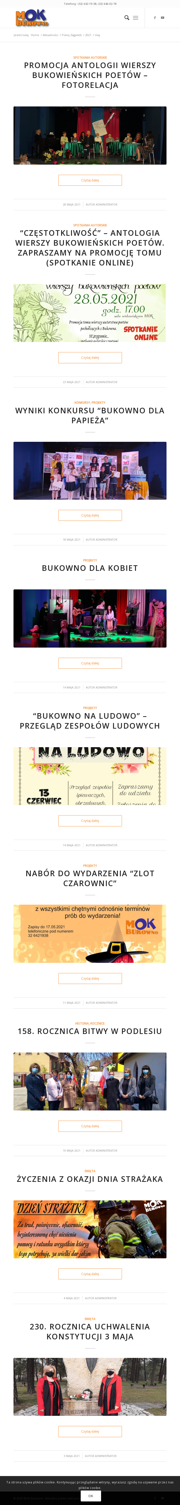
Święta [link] (90, 1171)
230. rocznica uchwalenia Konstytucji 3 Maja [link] (90, 1331)
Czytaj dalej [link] (90, 180)
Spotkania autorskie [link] (90, 57)
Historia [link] (82, 1023)
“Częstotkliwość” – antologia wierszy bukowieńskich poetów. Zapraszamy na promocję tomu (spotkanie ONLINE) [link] (90, 248)
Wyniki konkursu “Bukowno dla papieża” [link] (90, 415)
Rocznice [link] (97, 1023)
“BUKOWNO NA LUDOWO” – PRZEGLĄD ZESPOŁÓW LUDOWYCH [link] (90, 721)
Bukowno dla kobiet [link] (90, 568)
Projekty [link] (98, 402)
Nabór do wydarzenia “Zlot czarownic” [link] (90, 878)
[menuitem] (124, 17)
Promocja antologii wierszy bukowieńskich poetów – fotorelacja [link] (90, 75)
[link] (74, 17)
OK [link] (90, 1496)
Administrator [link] (106, 204)
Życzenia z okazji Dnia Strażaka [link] (90, 1179)
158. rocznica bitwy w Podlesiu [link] (90, 1031)
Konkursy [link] (82, 402)
